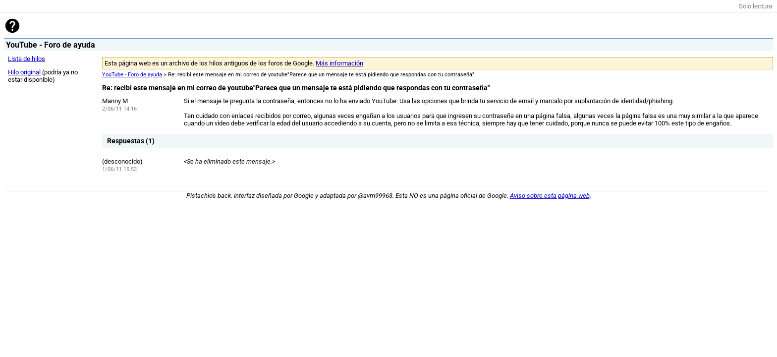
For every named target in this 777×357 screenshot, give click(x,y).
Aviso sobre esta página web (550, 195)
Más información (339, 63)
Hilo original (24, 72)
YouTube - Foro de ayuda (132, 74)
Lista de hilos (26, 58)
